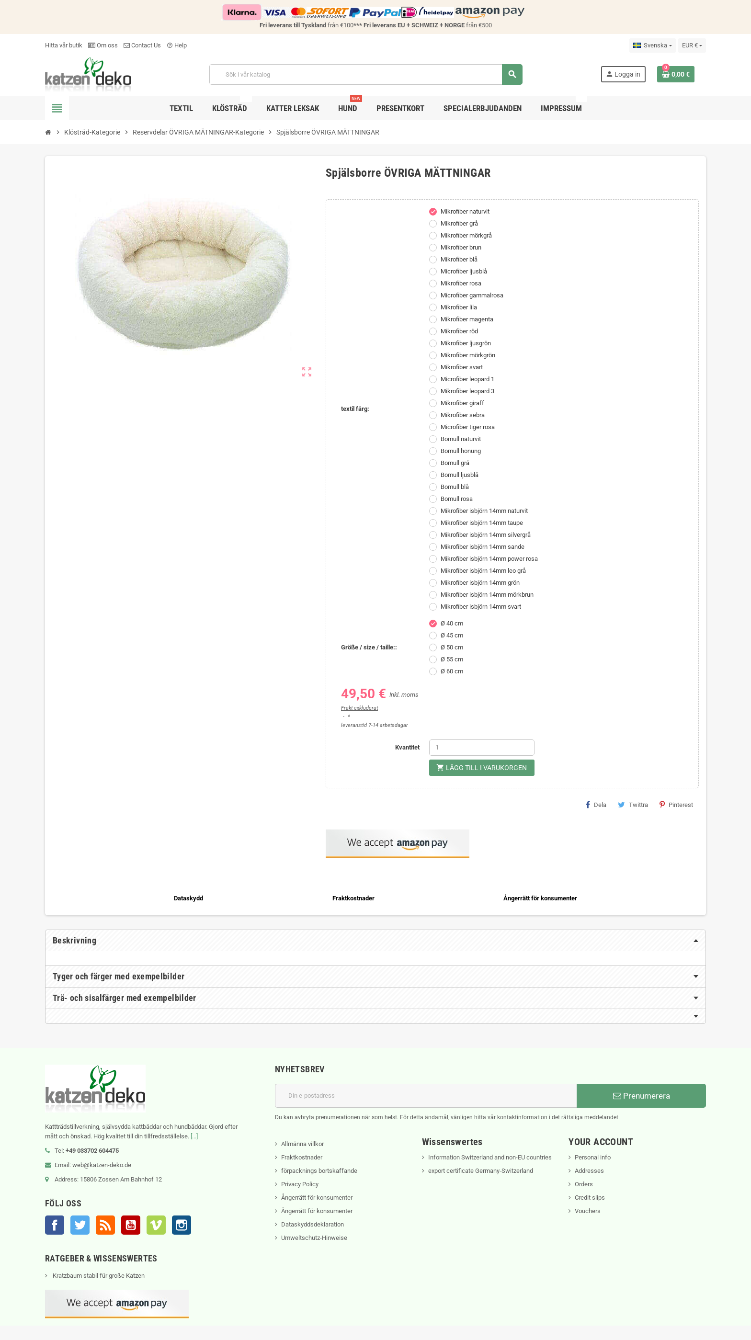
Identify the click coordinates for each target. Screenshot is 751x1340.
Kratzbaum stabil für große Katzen (98, 1275)
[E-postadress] (426, 1096)
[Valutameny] (692, 45)
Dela (596, 804)
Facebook (54, 1225)
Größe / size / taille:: (369, 647)
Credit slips (590, 1197)
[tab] (375, 940)
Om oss (103, 45)
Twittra (633, 804)
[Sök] (365, 74)
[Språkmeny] (652, 45)
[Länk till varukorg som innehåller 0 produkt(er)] (675, 74)
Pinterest (676, 804)
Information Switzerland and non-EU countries (490, 1157)
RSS (105, 1225)
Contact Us (142, 45)
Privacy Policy (300, 1184)
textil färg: (355, 408)
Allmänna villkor (302, 1143)
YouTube (130, 1225)
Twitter (80, 1225)
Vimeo (156, 1225)
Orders (584, 1184)
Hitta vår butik (63, 45)
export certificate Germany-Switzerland (480, 1170)
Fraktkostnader (301, 1157)
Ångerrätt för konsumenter (317, 1197)
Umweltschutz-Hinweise (314, 1237)
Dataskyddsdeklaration (312, 1224)
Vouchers (588, 1211)
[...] (194, 1136)
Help (177, 45)
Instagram (181, 1225)
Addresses (589, 1170)
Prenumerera (641, 1096)
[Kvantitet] (482, 747)
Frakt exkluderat (359, 708)
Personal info (593, 1157)
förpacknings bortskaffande (319, 1170)
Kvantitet (407, 747)
